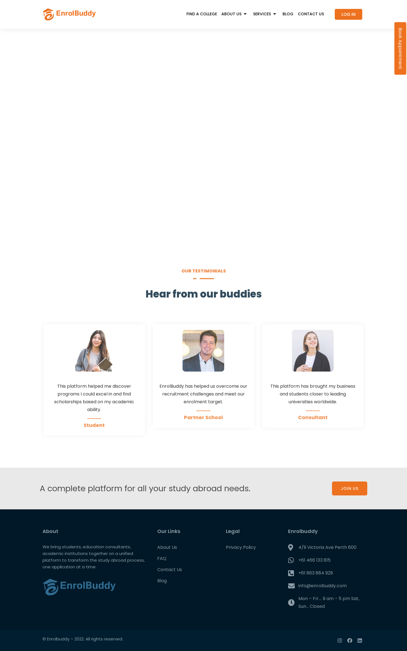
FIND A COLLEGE (201, 14)
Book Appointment (400, 48)
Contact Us (311, 14)
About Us (235, 14)
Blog (288, 14)
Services (265, 14)
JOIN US (349, 488)
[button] (348, 14)
